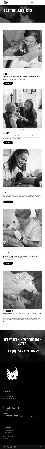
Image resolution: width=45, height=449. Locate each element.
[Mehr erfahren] (8, 83)
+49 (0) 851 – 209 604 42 (22, 351)
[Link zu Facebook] (37, 2)
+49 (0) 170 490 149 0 (7, 438)
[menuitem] (31, 2)
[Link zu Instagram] (39, 2)
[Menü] (31, 2)
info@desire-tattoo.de (10, 398)
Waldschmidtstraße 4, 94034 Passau (10, 394)
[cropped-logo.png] (18, 2)
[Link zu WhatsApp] (41, 2)
